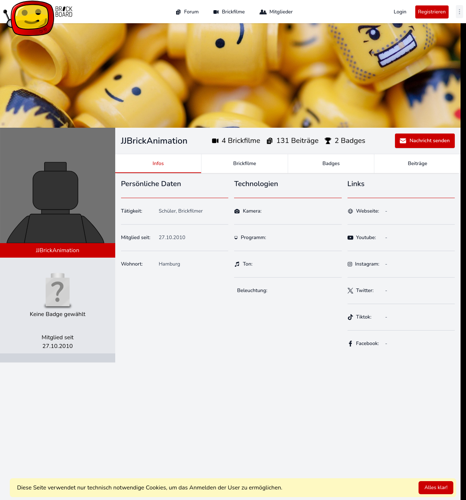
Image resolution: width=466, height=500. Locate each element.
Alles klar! (436, 487)
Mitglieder (276, 12)
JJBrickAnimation (57, 250)
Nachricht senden (424, 140)
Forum (187, 11)
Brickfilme (229, 11)
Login (400, 11)
